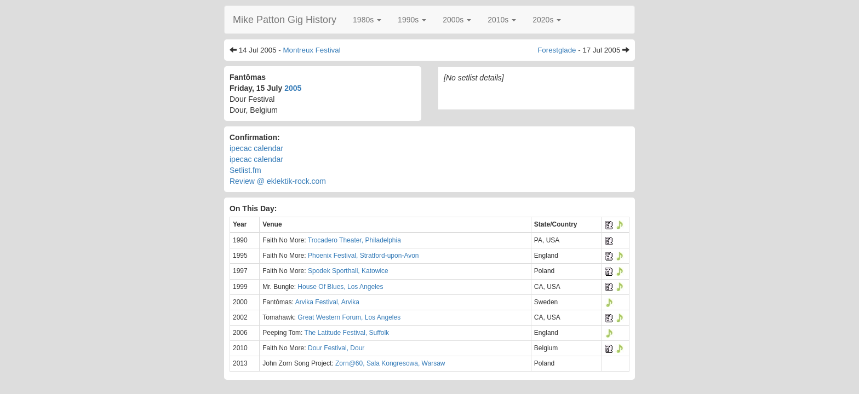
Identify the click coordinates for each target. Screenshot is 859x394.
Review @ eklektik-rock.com (278, 181)
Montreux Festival (311, 50)
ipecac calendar (256, 148)
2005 (292, 88)
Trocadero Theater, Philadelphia (354, 240)
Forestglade (556, 50)
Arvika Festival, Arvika (327, 302)
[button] (367, 19)
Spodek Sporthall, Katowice (348, 271)
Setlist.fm (245, 170)
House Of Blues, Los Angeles (340, 287)
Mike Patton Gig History (284, 19)
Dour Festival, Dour (336, 348)
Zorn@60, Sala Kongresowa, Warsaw (390, 363)
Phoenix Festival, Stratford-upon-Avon (363, 255)
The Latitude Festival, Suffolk (347, 333)
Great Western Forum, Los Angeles (348, 317)
